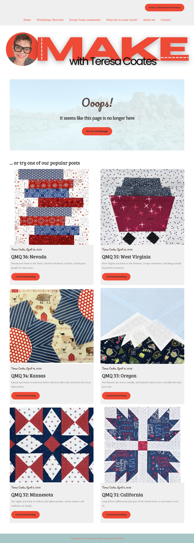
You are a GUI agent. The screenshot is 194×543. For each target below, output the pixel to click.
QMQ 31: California (122, 494)
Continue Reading (25, 276)
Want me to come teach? (122, 20)
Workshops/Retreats (50, 20)
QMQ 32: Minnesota (32, 494)
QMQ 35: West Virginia (126, 256)
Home (27, 20)
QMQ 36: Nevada (29, 256)
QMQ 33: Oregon (119, 375)
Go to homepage (97, 131)
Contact (166, 20)
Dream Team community (85, 20)
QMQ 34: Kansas (28, 375)
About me (149, 20)
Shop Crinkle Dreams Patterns (165, 7)
